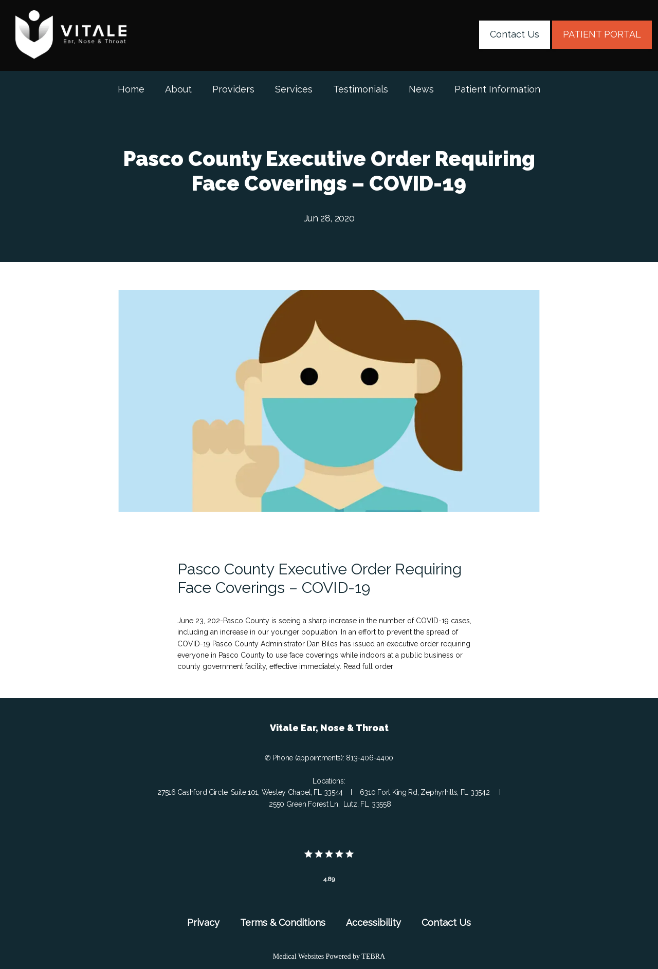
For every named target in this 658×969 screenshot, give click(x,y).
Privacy (203, 922)
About (178, 89)
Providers (233, 89)
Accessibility (373, 922)
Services (294, 89)
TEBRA (373, 956)
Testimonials (360, 89)
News (421, 89)
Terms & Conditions (282, 922)
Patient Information (497, 89)
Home (131, 89)
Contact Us (446, 922)
